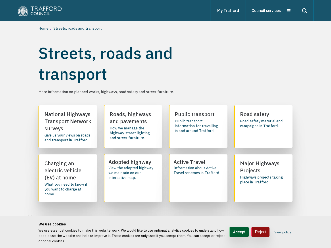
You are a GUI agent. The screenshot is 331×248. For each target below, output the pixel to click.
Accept (239, 232)
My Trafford (228, 10)
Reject (260, 232)
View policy (282, 232)
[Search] (304, 10)
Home (43, 28)
